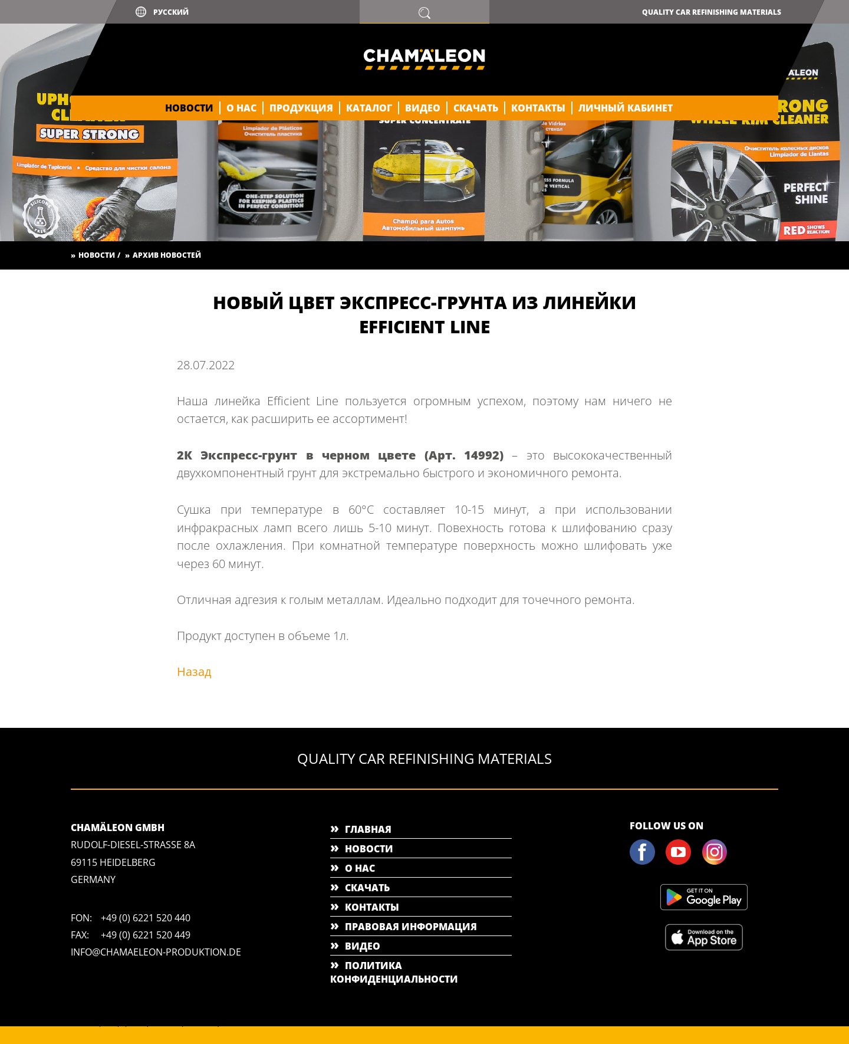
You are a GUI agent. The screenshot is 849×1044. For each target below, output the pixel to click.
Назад (194, 671)
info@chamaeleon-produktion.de (156, 951)
